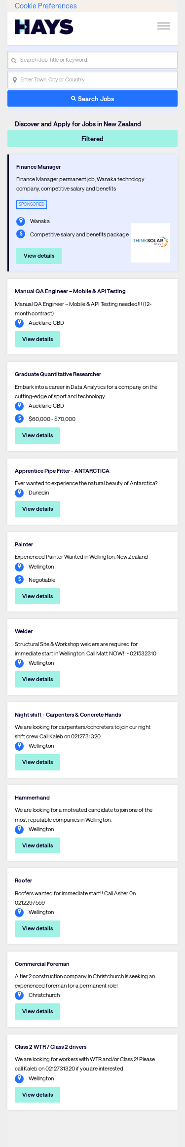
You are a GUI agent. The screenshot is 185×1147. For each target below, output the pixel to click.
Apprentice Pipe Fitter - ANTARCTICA (62, 470)
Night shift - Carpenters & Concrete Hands (68, 714)
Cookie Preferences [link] (45, 5)
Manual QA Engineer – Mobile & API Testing (70, 291)
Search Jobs (96, 98)
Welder (24, 631)
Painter (24, 544)
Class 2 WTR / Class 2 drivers (50, 1046)
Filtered (92, 138)
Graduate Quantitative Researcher (58, 374)
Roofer (23, 880)
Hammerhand (32, 797)
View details (39, 255)
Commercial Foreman (42, 963)
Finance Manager (38, 166)
